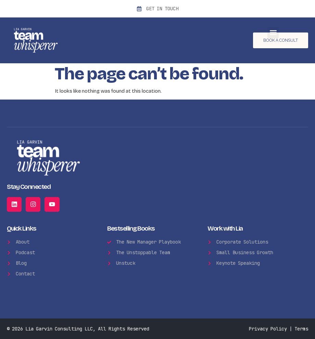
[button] (273, 32)
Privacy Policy (268, 329)
